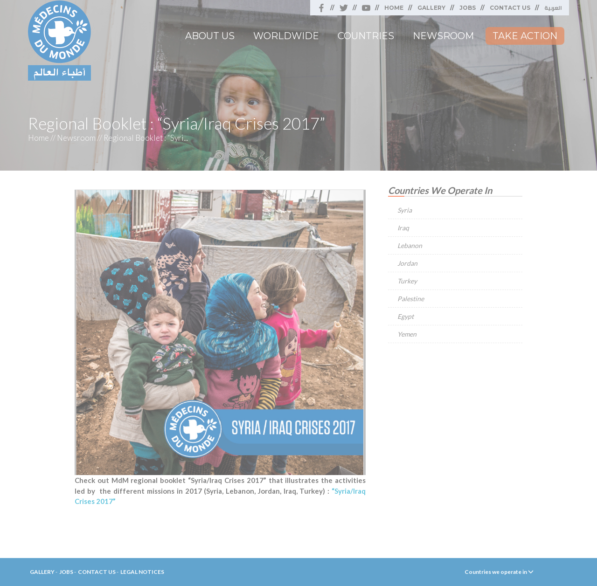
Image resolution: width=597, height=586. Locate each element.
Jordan (407, 263)
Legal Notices (142, 571)
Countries (366, 35)
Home (393, 7)
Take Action (525, 35)
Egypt (405, 316)
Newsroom (443, 35)
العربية (553, 7)
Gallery (431, 7)
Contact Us (510, 7)
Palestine (410, 299)
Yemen (407, 334)
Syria (404, 210)
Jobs (467, 7)
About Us (210, 35)
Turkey (407, 281)
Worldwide (286, 35)
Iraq (403, 228)
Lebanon (409, 245)
